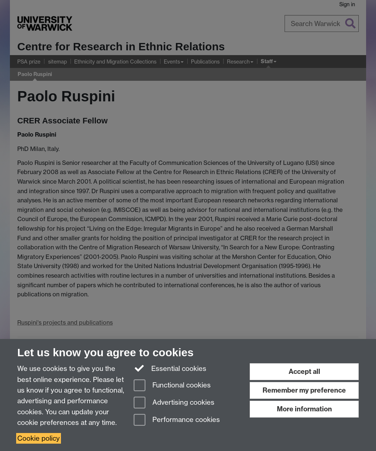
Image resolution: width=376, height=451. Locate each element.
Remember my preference (304, 390)
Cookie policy (38, 438)
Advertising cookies (174, 403)
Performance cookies (177, 420)
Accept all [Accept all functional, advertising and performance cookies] (304, 371)
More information (304, 409)
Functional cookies (172, 386)
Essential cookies (170, 368)
